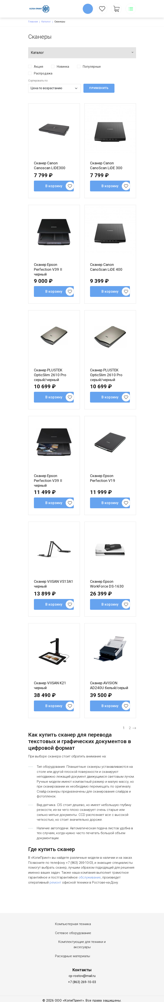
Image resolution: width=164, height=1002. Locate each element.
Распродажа (43, 73)
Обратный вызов (88, 9)
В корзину (53, 186)
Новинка (63, 66)
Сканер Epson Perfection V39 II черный (48, 269)
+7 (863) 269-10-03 (82, 982)
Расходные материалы (72, 956)
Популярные (92, 66)
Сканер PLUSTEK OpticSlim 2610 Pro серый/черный (50, 375)
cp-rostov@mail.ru (82, 976)
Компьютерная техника (73, 924)
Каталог (46, 21)
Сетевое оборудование (73, 933)
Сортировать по (38, 80)
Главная (33, 21)
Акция (38, 66)
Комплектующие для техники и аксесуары (82, 944)
